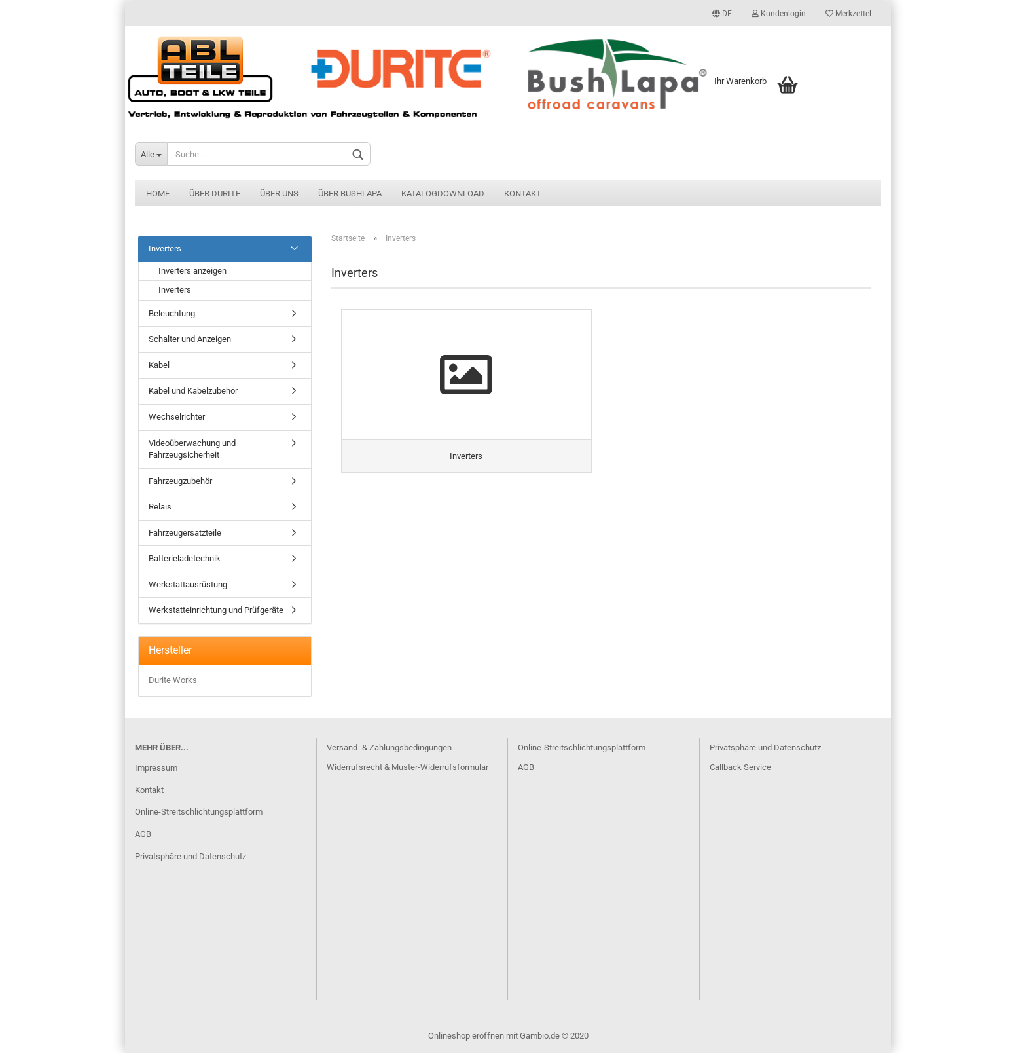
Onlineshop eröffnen (466, 1036)
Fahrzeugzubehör (180, 481)
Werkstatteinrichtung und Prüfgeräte (216, 610)
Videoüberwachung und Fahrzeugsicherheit (192, 449)
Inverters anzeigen (192, 271)
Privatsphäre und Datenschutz (190, 856)
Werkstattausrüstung (188, 584)
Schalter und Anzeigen (190, 339)
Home (158, 193)
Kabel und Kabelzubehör (193, 391)
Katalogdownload (442, 193)
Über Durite (214, 193)
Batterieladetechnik (185, 558)
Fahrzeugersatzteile (185, 533)
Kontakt (522, 193)
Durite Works (173, 680)
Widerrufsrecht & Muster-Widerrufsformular (407, 767)
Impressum (156, 768)
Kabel (159, 365)
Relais (160, 506)
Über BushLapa (350, 193)
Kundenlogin (779, 13)
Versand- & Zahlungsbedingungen (389, 747)
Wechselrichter (177, 417)
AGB (143, 834)
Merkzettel (848, 13)
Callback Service (740, 767)
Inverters (165, 248)
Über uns (279, 193)
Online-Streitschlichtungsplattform (199, 812)
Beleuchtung (172, 313)
